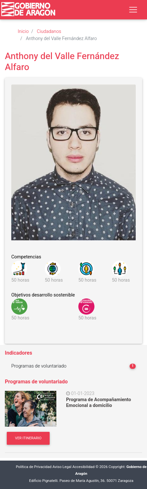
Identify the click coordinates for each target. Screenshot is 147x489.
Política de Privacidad (34, 467)
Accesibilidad (84, 467)
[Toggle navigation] (133, 10)
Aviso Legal (62, 467)
